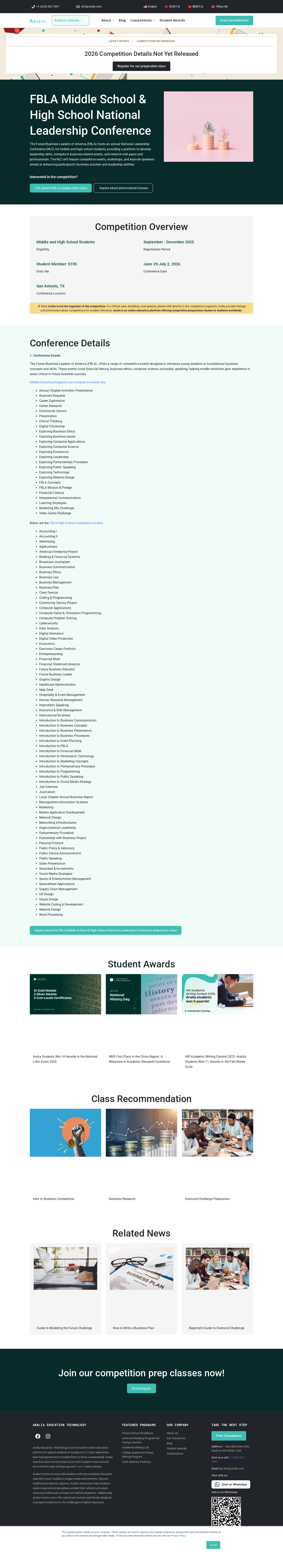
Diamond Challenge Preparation (207, 1199)
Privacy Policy (178, 1535)
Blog (122, 20)
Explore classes (68, 20)
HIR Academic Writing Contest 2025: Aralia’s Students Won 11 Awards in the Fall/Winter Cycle (215, 1062)
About (108, 20)
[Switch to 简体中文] (172, 6)
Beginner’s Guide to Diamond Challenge (216, 1328)
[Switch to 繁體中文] (196, 6)
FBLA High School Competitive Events (75, 523)
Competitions (143, 20)
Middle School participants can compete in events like (67, 382)
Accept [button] (213, 1545)
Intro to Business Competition (53, 1199)
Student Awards (172, 20)
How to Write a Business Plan (133, 1328)
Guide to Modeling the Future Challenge (64, 1328)
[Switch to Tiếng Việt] (219, 6)
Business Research (122, 1199)
